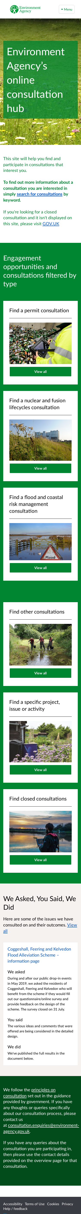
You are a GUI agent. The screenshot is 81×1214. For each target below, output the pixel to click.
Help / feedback (15, 1208)
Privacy (67, 1204)
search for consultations (39, 193)
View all (40, 371)
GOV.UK (51, 223)
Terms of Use (34, 1204)
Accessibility (12, 1204)
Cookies (53, 1204)
